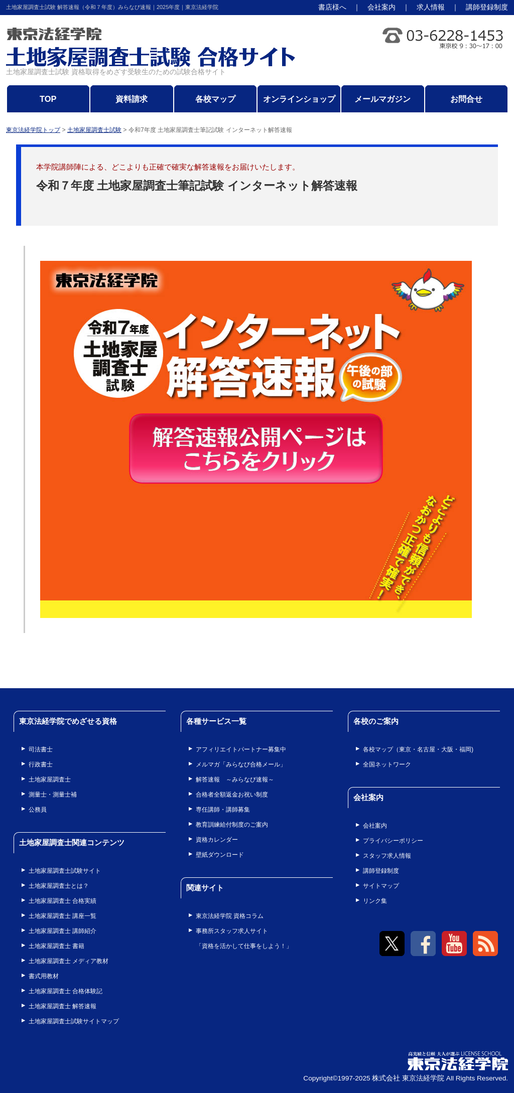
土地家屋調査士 (50, 779)
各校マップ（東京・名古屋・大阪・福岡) (418, 749)
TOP (48, 98)
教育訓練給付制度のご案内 (232, 824)
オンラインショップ (299, 98)
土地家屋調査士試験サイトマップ (74, 1021)
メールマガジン (382, 98)
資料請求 (131, 98)
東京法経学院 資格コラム (230, 915)
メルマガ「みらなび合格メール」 (241, 764)
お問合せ (466, 98)
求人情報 (431, 7)
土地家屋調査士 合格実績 (62, 900)
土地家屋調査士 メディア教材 (68, 961)
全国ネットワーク (387, 764)
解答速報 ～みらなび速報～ (235, 779)
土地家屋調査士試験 (94, 129)
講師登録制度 (487, 7)
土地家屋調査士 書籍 (56, 946)
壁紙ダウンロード (220, 854)
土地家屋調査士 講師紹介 (62, 930)
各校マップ (215, 98)
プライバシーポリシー (393, 840)
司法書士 (41, 749)
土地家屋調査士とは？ (59, 885)
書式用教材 (44, 976)
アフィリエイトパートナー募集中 (241, 749)
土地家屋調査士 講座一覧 (62, 915)
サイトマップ (381, 885)
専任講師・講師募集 (223, 809)
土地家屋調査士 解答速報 (62, 1006)
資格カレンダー (217, 839)
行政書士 (41, 764)
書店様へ (332, 7)
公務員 (38, 809)
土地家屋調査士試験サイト (65, 870)
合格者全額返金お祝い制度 (232, 794)
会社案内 (381, 7)
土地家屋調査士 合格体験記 (65, 991)
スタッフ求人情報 (387, 855)
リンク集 (375, 900)
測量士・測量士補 (53, 794)
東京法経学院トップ (33, 129)
